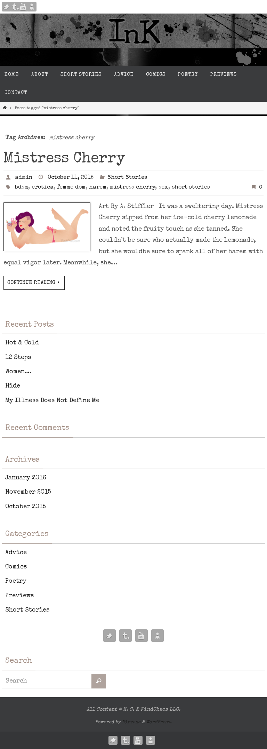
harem (97, 187)
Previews (19, 596)
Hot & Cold (22, 343)
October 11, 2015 (71, 178)
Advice (16, 553)
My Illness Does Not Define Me (52, 401)
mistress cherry (132, 187)
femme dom (71, 187)
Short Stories (127, 178)
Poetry (15, 581)
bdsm (21, 187)
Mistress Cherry (64, 159)
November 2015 (28, 492)
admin (23, 178)
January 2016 (25, 478)
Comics (16, 567)
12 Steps (18, 357)
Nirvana (131, 722)
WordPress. (159, 722)
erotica (43, 187)
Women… (18, 372)
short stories (191, 187)
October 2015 (25, 507)
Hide (12, 386)
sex (163, 187)
